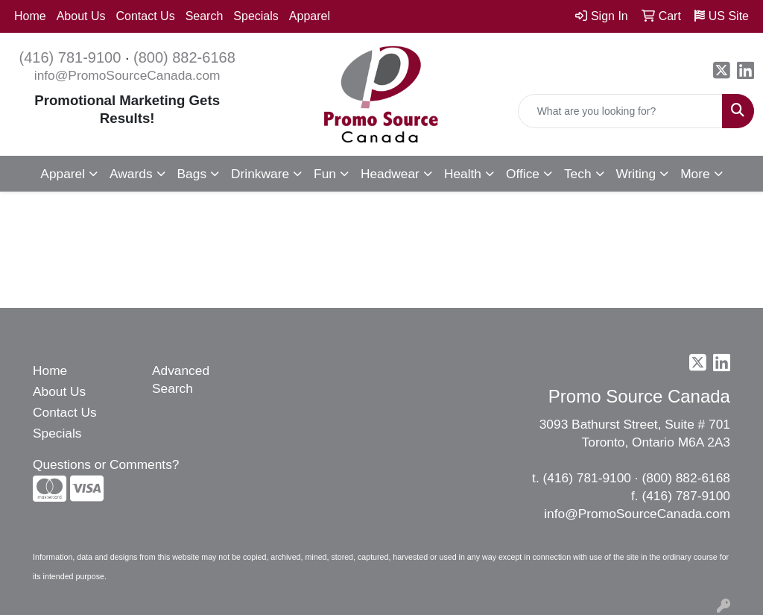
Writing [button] (636, 173)
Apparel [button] (62, 173)
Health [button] (462, 173)
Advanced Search (180, 379)
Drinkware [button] (260, 173)
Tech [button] (578, 173)
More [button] (694, 173)
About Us (81, 16)
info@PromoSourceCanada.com (127, 75)
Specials (255, 16)
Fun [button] (325, 173)
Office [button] (522, 173)
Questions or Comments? (106, 464)
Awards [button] (131, 173)
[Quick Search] (620, 111)
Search (205, 16)
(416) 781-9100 (70, 57)
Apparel (309, 16)
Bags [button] (192, 173)
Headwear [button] (390, 173)
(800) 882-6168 (184, 57)
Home (30, 16)
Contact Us (145, 16)
